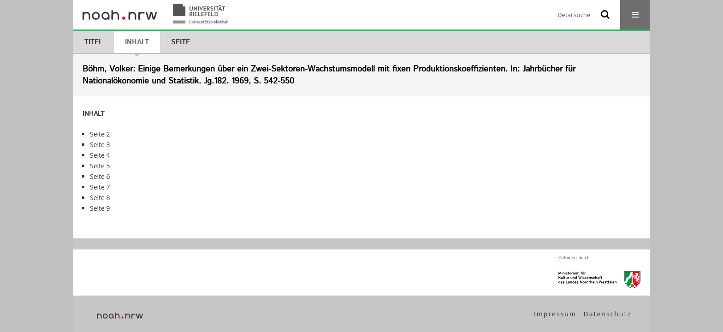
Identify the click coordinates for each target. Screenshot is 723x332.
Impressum (555, 313)
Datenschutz (607, 313)
